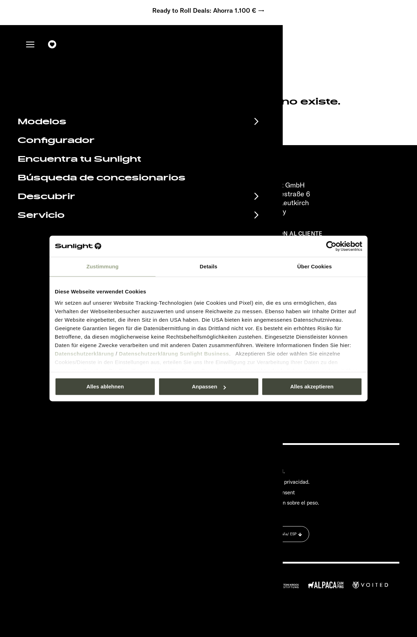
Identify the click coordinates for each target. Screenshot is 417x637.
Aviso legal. (271, 471)
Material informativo (71, 473)
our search (175, 119)
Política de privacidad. (284, 481)
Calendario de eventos (77, 461)
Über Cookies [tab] (314, 266)
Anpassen (209, 386)
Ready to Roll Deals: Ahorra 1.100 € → (208, 10)
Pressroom (270, 460)
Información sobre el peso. (288, 503)
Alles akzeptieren (312, 386)
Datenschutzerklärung (84, 354)
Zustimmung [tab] (103, 266)
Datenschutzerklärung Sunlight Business (174, 354)
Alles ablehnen (105, 386)
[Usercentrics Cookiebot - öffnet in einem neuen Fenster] (331, 246)
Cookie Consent (276, 492)
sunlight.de (111, 119)
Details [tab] (208, 266)
